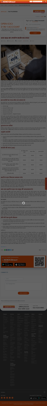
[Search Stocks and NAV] (43, 1)
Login (31, 1)
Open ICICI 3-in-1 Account (37, 1)
